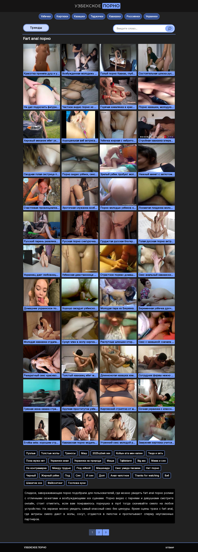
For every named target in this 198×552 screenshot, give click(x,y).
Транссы (70, 453)
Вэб (167, 475)
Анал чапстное (119, 475)
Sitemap (170, 547)
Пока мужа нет (35, 460)
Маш (84, 453)
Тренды (36, 27)
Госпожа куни (77, 482)
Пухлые (30, 453)
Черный (31, 475)
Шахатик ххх (34, 482)
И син (89, 475)
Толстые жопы (50, 453)
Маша (110, 460)
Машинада (103, 468)
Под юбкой (83, 468)
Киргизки (62, 16)
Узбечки (46, 16)
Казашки (79, 16)
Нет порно (152, 468)
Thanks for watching (147, 475)
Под (67, 475)
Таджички (97, 16)
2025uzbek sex (101, 453)
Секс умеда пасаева (127, 468)
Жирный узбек (50, 475)
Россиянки (133, 16)
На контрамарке (36, 468)
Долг (102, 475)
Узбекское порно (35, 547)
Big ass (141, 460)
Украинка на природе (87, 460)
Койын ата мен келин (129, 453)
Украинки (151, 16)
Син (78, 475)
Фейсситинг (55, 482)
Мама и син (158, 460)
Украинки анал (59, 460)
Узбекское (97, 6)
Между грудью (61, 468)
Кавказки (115, 16)
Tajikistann (126, 460)
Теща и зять (155, 453)
